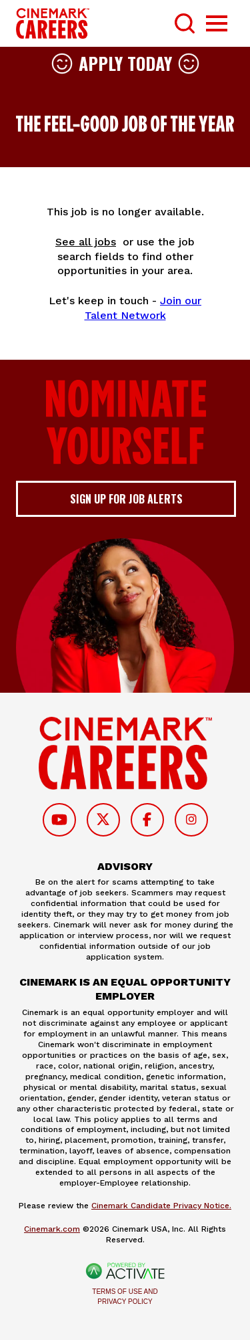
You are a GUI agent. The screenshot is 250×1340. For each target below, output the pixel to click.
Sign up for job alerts (126, 499)
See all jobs (85, 241)
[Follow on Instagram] (191, 819)
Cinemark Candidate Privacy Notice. (161, 1205)
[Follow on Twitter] (103, 819)
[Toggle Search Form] (184, 23)
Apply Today (125, 63)
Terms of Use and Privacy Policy (124, 1296)
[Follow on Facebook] (147, 819)
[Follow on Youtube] (59, 819)
